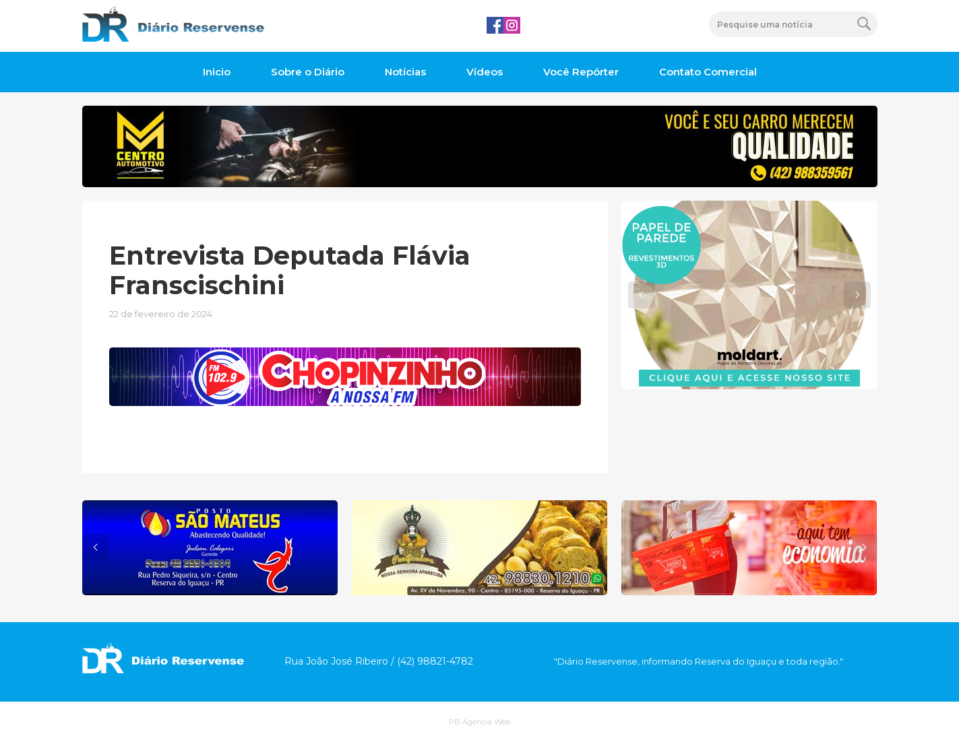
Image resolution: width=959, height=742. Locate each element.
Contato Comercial (708, 71)
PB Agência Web (479, 722)
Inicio (216, 71)
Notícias (405, 71)
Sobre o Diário (307, 71)
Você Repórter (581, 71)
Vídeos (484, 71)
